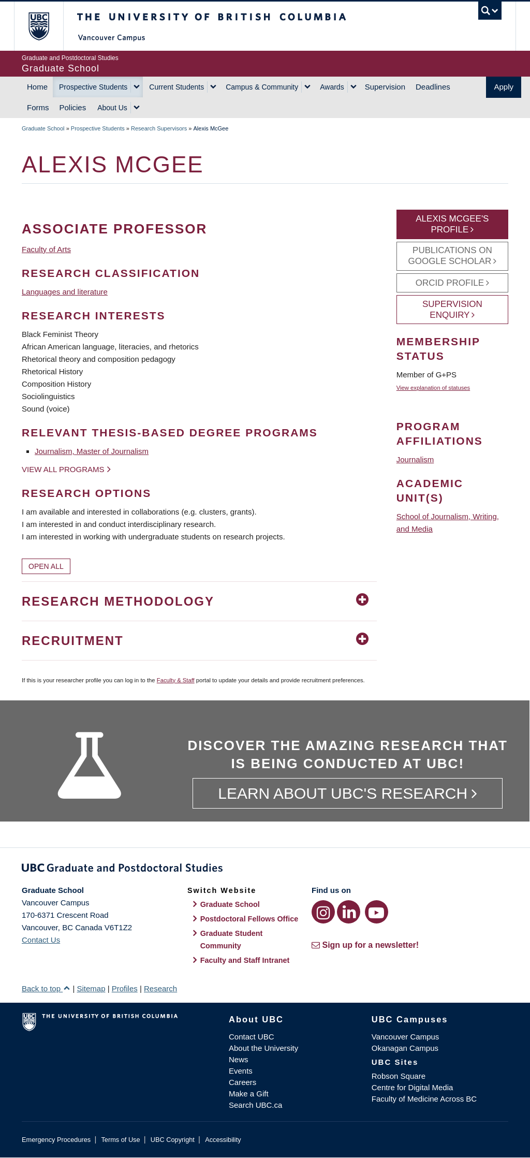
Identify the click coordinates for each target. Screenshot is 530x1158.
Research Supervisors (159, 128)
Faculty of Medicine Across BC (424, 1098)
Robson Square (398, 1076)
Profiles (125, 988)
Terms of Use (120, 1140)
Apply (503, 86)
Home (37, 86)
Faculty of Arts (46, 249)
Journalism (415, 459)
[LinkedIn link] (348, 912)
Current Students (176, 87)
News (238, 1059)
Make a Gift (249, 1093)
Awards (332, 87)
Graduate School (43, 128)
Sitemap (91, 988)
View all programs (63, 469)
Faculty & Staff (176, 680)
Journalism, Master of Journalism (92, 451)
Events (241, 1070)
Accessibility (223, 1140)
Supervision (385, 86)
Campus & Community (262, 87)
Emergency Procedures (56, 1140)
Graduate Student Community (231, 939)
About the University (263, 1048)
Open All (46, 566)
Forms (38, 107)
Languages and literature (65, 291)
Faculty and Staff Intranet (245, 960)
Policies (73, 107)
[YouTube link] (376, 912)
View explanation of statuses (433, 388)
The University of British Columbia (46, 26)
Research (160, 988)
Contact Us (41, 939)
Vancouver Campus (405, 1036)
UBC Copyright (173, 1140)
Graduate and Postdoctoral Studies (265, 869)
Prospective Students (93, 87)
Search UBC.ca (255, 1105)
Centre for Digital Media (412, 1087)
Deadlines (433, 86)
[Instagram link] (323, 912)
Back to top (46, 988)
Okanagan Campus (405, 1048)
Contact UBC (251, 1036)
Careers (242, 1082)
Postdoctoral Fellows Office (249, 919)
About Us (112, 108)
